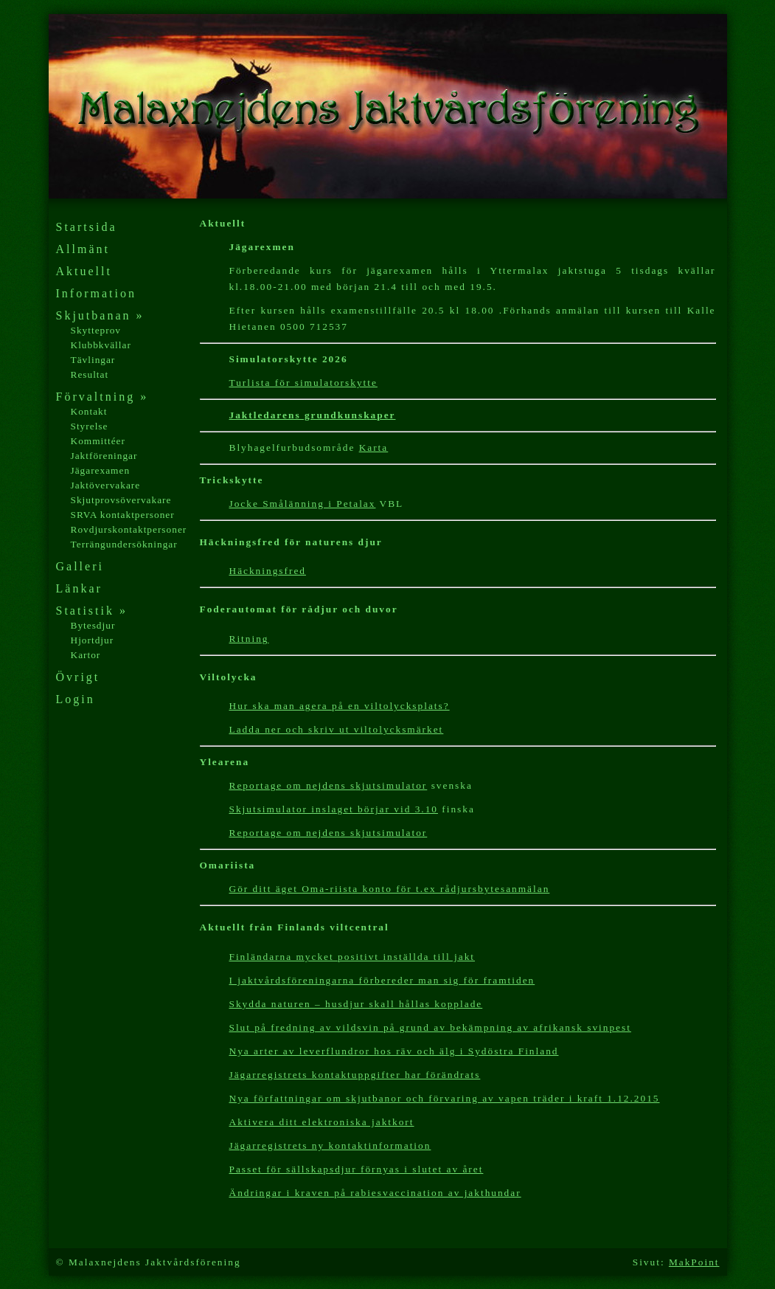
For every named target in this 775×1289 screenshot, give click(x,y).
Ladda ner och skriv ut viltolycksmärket (336, 729)
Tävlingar (93, 359)
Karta (374, 447)
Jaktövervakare (106, 485)
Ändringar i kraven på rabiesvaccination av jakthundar (375, 1192)
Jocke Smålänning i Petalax (302, 503)
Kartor (86, 654)
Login (75, 699)
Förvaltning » (102, 396)
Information (96, 293)
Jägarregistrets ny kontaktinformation (330, 1145)
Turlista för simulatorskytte (303, 382)
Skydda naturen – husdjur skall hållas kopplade (356, 1003)
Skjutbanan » (100, 315)
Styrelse (89, 426)
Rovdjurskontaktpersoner (129, 529)
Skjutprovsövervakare (121, 499)
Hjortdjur (92, 640)
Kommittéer (98, 440)
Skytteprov (96, 330)
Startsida (86, 227)
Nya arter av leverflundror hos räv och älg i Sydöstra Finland (394, 1051)
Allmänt (83, 249)
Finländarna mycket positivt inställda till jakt (352, 956)
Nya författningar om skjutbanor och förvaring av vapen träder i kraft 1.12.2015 (444, 1098)
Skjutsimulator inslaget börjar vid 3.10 (333, 809)
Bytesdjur (93, 625)
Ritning (249, 638)
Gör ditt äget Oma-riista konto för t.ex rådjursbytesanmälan (389, 888)
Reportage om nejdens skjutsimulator (328, 832)
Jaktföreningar (104, 455)
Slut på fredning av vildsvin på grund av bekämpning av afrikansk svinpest (430, 1027)
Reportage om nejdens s (292, 785)
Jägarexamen (101, 470)
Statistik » (92, 610)
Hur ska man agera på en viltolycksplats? (339, 705)
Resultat (90, 374)
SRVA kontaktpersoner (123, 514)
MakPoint (694, 1262)
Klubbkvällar (101, 344)
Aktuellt (84, 271)
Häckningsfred (267, 570)
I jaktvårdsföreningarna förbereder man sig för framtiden (382, 980)
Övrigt (78, 677)
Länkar (79, 588)
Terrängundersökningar (124, 544)
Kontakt (89, 411)
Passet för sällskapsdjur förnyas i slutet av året (356, 1169)
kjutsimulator (391, 785)
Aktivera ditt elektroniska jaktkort (321, 1121)
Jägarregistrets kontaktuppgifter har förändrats (355, 1074)
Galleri (80, 566)
